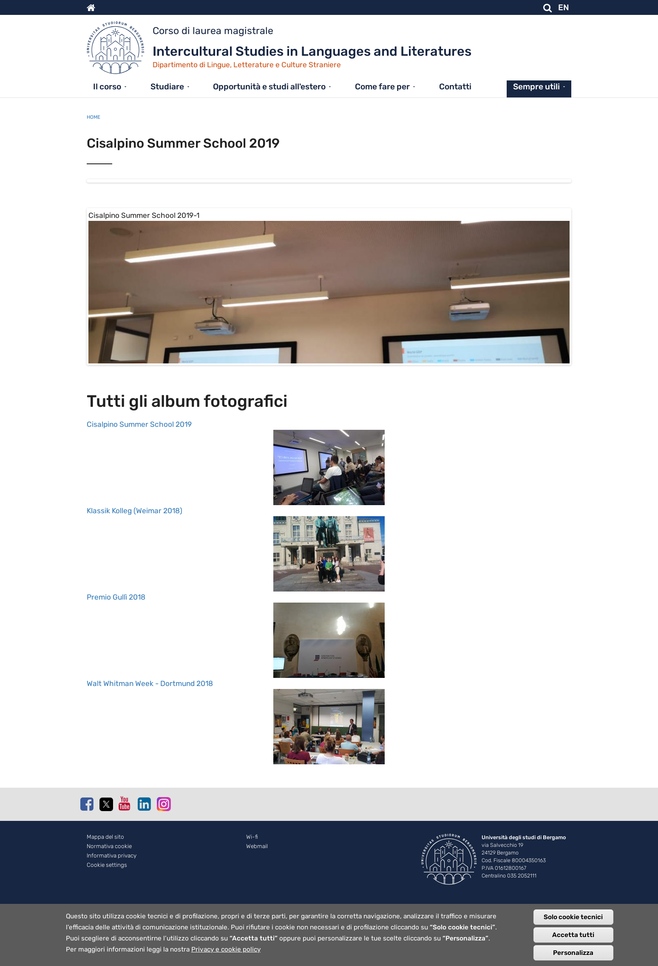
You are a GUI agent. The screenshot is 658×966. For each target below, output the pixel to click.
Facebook (86, 864)
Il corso (107, 86)
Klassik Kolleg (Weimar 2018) (134, 570)
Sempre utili (536, 86)
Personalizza (573, 953)
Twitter (106, 864)
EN (563, 7)
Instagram (163, 863)
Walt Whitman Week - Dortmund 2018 (150, 743)
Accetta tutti (573, 935)
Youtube (125, 863)
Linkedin (144, 864)
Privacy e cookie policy (226, 949)
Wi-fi (252, 897)
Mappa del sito (105, 897)
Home (93, 117)
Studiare (167, 86)
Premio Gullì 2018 (116, 657)
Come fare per (382, 86)
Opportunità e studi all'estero (269, 86)
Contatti (455, 86)
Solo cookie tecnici (573, 917)
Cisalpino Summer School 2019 (139, 484)
